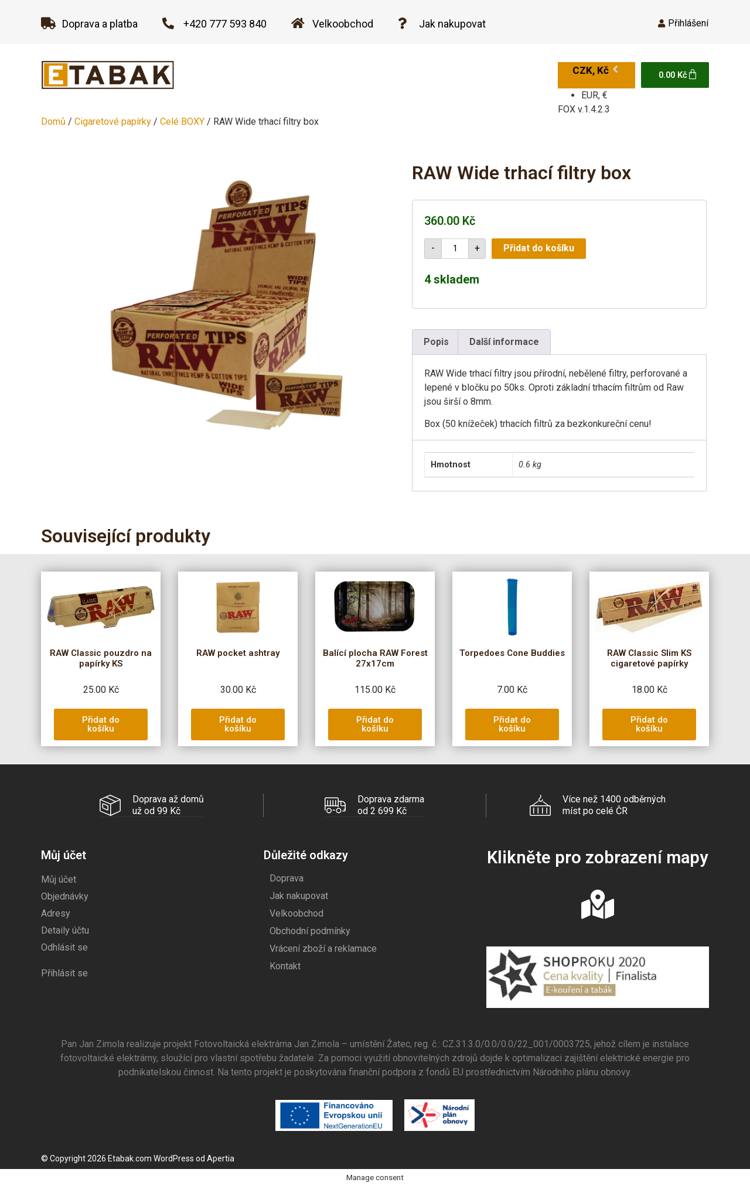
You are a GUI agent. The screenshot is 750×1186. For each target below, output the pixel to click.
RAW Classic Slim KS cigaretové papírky (649, 658)
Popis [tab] (436, 341)
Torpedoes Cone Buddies (512, 653)
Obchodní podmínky (310, 930)
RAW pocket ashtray (237, 653)
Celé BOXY (182, 121)
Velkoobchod (296, 912)
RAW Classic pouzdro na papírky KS (101, 658)
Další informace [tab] (504, 341)
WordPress (174, 1158)
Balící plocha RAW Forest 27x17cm (375, 658)
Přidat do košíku (538, 248)
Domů (53, 121)
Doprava (287, 877)
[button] (101, 724)
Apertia (220, 1158)
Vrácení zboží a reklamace (323, 947)
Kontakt (285, 965)
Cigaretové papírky (112, 121)
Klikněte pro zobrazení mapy (597, 857)
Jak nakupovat (299, 895)
